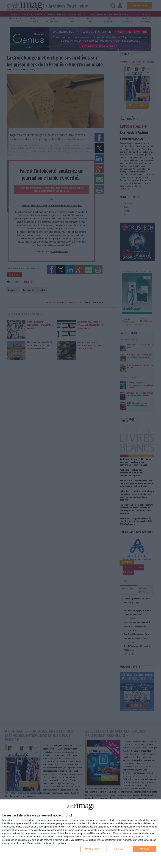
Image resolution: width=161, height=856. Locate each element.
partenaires (20, 820)
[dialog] (80, 828)
